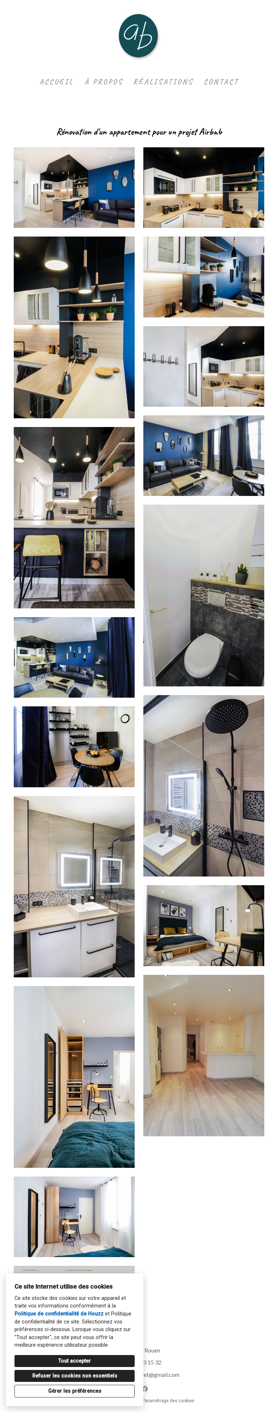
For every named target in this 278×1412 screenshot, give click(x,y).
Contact (221, 81)
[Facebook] (144, 1388)
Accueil (56, 81)
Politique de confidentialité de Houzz (59, 1314)
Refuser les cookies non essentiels (74, 1376)
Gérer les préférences (74, 1391)
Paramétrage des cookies (168, 1400)
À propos (103, 81)
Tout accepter (74, 1361)
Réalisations (163, 81)
